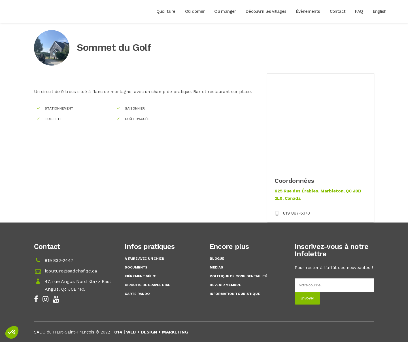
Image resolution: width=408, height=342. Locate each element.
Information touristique (235, 294)
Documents (136, 267)
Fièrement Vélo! (140, 276)
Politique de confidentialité (238, 276)
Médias (216, 267)
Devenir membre (225, 285)
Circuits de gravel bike (147, 285)
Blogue (217, 259)
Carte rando (137, 294)
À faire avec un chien (144, 259)
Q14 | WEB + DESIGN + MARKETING (151, 332)
